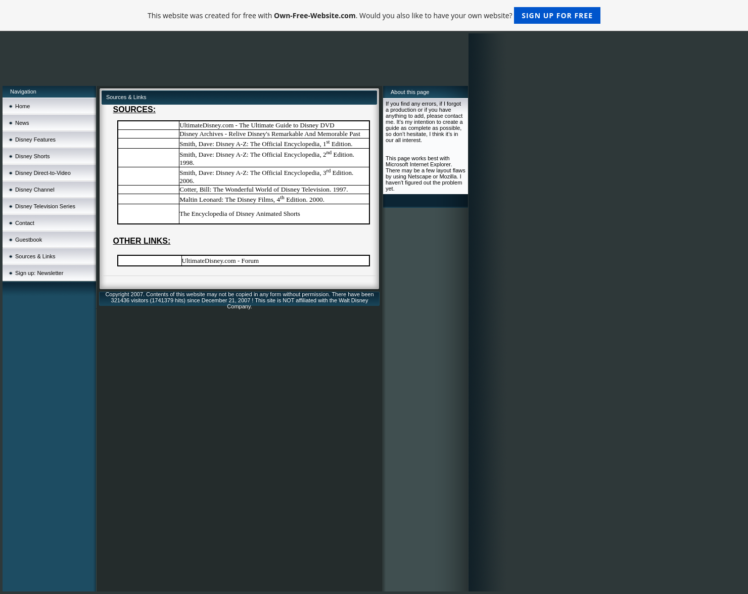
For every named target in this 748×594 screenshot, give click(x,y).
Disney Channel (35, 190)
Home (22, 106)
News (22, 123)
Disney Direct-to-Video (43, 173)
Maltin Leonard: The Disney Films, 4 (229, 199)
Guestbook (28, 240)
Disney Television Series (45, 206)
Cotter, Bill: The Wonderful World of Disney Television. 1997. (263, 189)
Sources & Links (35, 256)
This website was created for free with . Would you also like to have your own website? (374, 15)
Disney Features (35, 139)
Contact (24, 223)
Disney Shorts (32, 156)
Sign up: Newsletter (39, 273)
